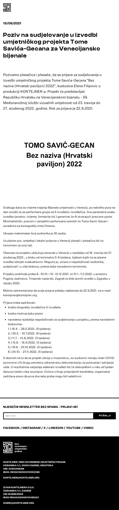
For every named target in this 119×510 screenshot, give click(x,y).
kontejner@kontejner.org (21, 477)
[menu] (112, 8)
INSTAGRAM (32, 428)
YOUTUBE (73, 428)
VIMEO (88, 428)
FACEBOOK (11, 428)
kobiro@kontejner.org (18, 503)
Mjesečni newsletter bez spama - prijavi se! (40, 407)
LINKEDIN (56, 428)
